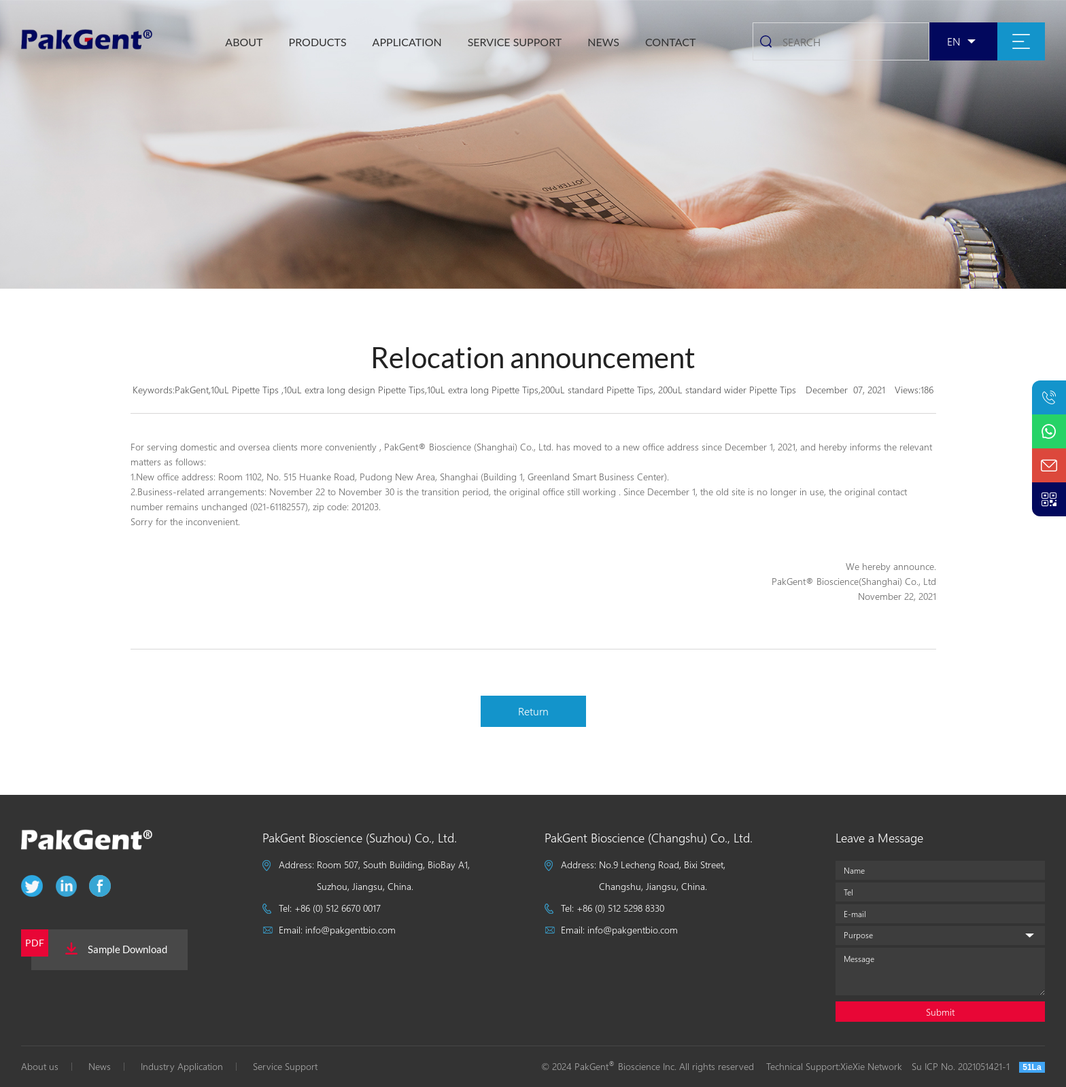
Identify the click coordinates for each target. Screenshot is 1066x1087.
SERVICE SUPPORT (515, 41)
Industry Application (182, 1066)
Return (533, 711)
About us (39, 1066)
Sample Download (116, 948)
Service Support (285, 1066)
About (243, 41)
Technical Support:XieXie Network (834, 1066)
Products (318, 41)
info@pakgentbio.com (350, 929)
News (99, 1066)
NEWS (603, 41)
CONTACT (670, 41)
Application (407, 41)
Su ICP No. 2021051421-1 (961, 1066)
